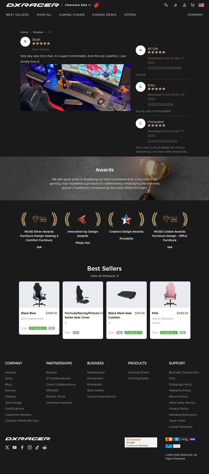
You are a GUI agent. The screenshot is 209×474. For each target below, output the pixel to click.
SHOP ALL (44, 15)
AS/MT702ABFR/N (160, 104)
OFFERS (130, 15)
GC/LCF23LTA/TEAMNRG (165, 67)
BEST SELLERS (17, 15)
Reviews (38, 32)
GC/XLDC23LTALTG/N (162, 141)
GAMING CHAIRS (71, 15)
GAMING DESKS (104, 15)
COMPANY (195, 15)
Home (24, 32)
